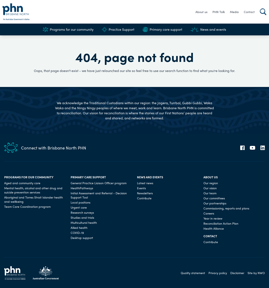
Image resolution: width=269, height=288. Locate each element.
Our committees (214, 198)
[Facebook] (242, 147)
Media (234, 12)
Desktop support (82, 238)
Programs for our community (68, 29)
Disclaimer (237, 273)
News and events (208, 29)
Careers (208, 213)
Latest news (145, 183)
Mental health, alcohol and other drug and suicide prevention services (33, 190)
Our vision (210, 188)
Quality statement (193, 273)
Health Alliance (213, 228)
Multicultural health (84, 222)
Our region (210, 183)
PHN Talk (218, 12)
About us (201, 12)
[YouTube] (252, 148)
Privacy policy (217, 273)
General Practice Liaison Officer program (99, 183)
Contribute (144, 198)
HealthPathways (82, 188)
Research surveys (82, 212)
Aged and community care (22, 183)
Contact (249, 12)
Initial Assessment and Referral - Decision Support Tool (99, 195)
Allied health (79, 227)
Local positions (80, 202)
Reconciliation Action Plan (220, 223)
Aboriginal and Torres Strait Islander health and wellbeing (33, 199)
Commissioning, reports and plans (226, 208)
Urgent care (79, 207)
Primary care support (162, 29)
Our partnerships (214, 203)
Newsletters (145, 193)
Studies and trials (82, 217)
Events (141, 188)
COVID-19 (77, 233)
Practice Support (118, 29)
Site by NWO (256, 273)
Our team (209, 193)
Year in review (212, 218)
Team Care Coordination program (27, 206)
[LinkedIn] (262, 147)
